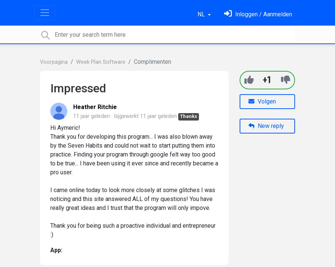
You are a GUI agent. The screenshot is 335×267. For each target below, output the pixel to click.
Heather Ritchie (95, 107)
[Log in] (258, 14)
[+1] (249, 80)
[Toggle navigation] (44, 12)
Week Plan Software (100, 62)
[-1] (285, 80)
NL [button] (201, 14)
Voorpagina (54, 62)
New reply (266, 125)
